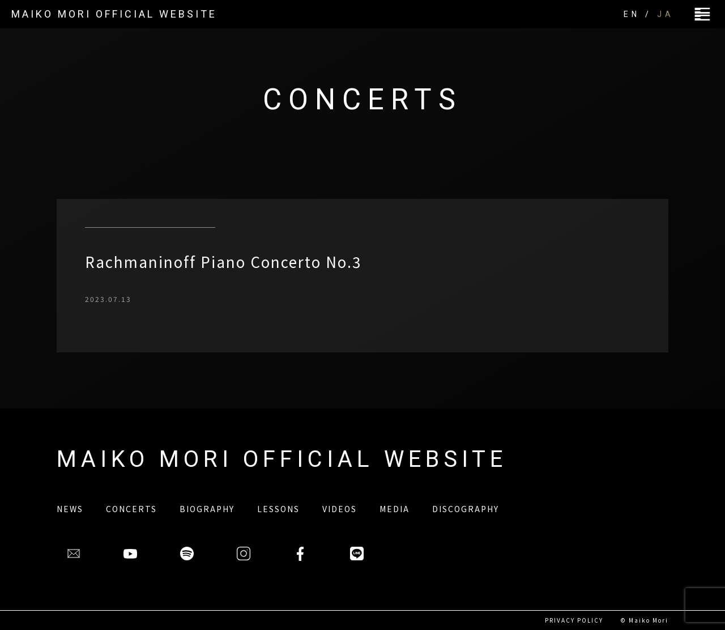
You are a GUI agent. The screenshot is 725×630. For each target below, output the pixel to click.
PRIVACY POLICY (574, 620)
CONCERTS (131, 508)
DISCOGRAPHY (465, 508)
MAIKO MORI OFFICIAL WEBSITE (114, 14)
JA (665, 14)
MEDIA (394, 508)
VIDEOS (339, 508)
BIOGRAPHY (207, 508)
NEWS (70, 508)
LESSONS (278, 508)
